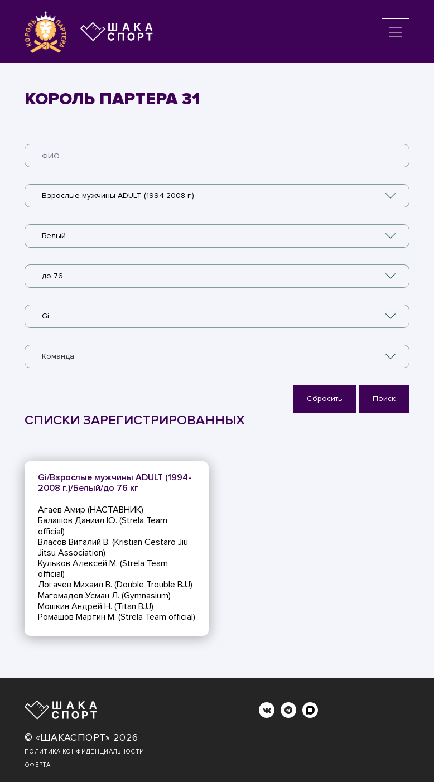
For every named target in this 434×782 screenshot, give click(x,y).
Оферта (37, 765)
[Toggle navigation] (395, 32)
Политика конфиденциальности (84, 751)
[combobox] (217, 195)
